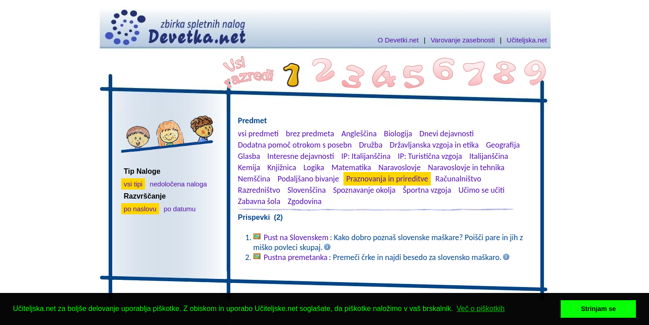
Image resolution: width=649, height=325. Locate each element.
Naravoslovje (399, 167)
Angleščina (358, 134)
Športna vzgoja (427, 190)
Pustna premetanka (296, 257)
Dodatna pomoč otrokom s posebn (295, 145)
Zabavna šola (259, 201)
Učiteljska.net (527, 40)
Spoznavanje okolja (364, 190)
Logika (313, 167)
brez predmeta (310, 134)
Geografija (503, 145)
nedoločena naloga (178, 184)
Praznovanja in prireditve (387, 179)
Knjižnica (281, 167)
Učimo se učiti (481, 190)
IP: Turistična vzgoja (430, 156)
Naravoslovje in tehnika (466, 167)
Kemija (249, 167)
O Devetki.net (398, 40)
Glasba (249, 156)
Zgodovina (304, 201)
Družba (371, 145)
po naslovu (140, 209)
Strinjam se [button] (598, 308)
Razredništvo (259, 190)
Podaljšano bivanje (308, 179)
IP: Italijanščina (365, 156)
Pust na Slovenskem (296, 237)
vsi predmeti (258, 134)
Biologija (398, 134)
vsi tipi (133, 184)
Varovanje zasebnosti (462, 40)
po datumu (180, 209)
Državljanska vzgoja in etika (434, 145)
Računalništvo (458, 179)
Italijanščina (488, 156)
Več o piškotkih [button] (481, 308)
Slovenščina (307, 190)
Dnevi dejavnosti (447, 134)
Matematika (351, 167)
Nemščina (254, 179)
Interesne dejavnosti (300, 156)
